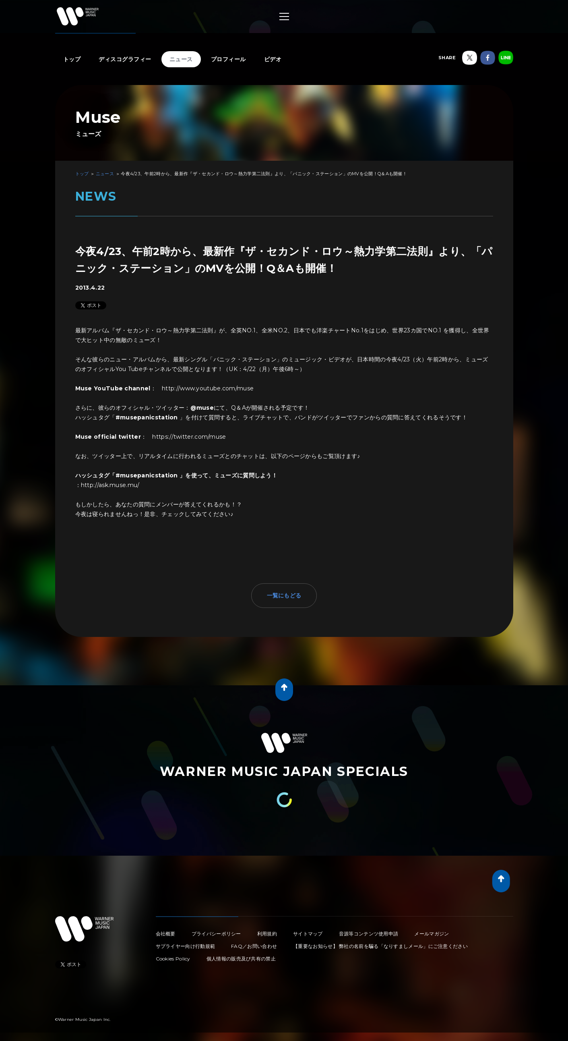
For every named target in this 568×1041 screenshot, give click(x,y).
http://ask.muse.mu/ (110, 485)
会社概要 (166, 934)
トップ (72, 59)
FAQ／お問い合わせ (254, 946)
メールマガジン (431, 934)
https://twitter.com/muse (189, 436)
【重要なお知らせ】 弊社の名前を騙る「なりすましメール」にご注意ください (380, 946)
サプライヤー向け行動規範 (185, 946)
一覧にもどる (284, 595)
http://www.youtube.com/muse (208, 388)
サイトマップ (308, 934)
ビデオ (273, 59)
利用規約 (267, 934)
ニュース (181, 59)
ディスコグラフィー (125, 59)
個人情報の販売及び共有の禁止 (241, 959)
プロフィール (228, 59)
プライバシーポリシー (216, 934)
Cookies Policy (173, 959)
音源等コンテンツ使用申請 (369, 934)
